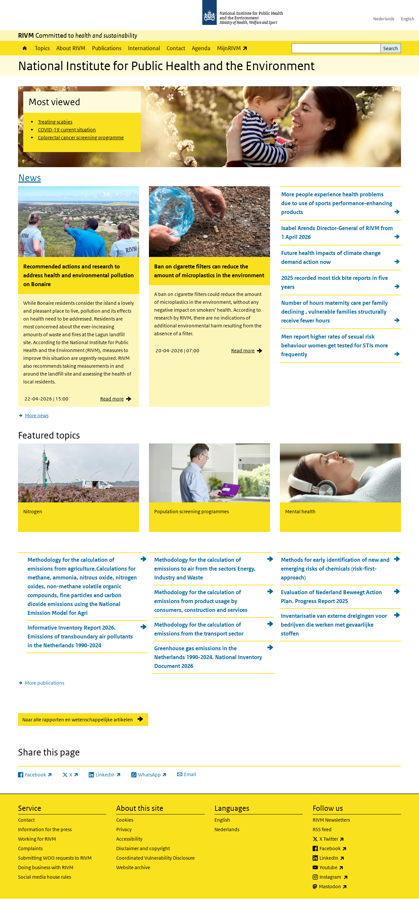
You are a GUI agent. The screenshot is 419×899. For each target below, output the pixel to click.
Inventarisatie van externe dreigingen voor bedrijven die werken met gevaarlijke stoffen (334, 624)
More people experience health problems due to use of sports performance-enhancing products (336, 203)
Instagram (350, 877)
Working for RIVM (37, 839)
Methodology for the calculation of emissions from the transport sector (199, 629)
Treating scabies (55, 122)
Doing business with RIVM (45, 867)
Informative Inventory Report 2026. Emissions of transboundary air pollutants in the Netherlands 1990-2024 (80, 636)
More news (36, 415)
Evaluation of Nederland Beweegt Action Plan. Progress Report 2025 (331, 597)
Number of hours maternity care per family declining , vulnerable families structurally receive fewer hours (334, 311)
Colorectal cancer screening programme (81, 137)
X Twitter (348, 839)
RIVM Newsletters (331, 820)
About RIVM (70, 48)
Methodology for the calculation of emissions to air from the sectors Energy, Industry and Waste (205, 568)
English (407, 19)
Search (390, 48)
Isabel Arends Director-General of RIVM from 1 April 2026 (337, 233)
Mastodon (350, 886)
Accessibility (129, 839)
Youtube (348, 867)
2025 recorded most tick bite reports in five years (334, 282)
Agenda (201, 48)
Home (24, 48)
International (144, 48)
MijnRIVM (234, 48)
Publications (106, 48)
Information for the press (45, 829)
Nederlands (383, 19)
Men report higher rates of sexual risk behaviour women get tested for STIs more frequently (334, 345)
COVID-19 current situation (67, 130)
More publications (44, 683)
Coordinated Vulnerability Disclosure (155, 858)
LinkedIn (349, 858)
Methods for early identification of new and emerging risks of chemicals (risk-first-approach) (335, 568)
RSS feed (322, 829)
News (29, 177)
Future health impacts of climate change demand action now (331, 257)
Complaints (30, 848)
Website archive (133, 867)
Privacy (124, 829)
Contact (176, 48)
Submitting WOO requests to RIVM (55, 858)
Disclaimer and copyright (143, 848)
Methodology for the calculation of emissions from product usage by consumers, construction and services (200, 601)
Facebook (350, 848)
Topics (42, 48)
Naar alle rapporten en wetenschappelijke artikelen (77, 719)
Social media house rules (44, 877)
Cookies (124, 820)
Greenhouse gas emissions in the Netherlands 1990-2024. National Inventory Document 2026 (208, 657)
